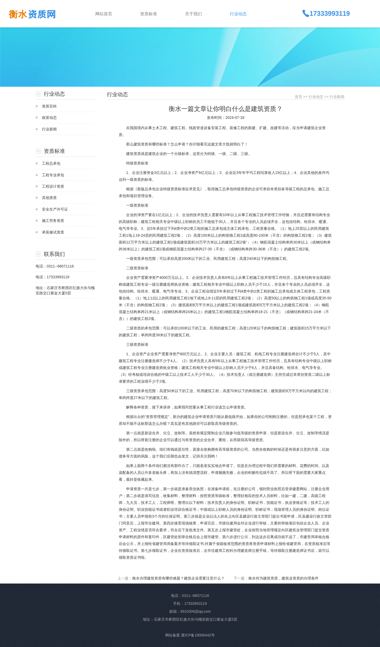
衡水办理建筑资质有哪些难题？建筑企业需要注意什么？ (178, 578)
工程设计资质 (53, 186)
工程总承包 (51, 163)
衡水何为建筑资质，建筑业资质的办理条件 (283, 578)
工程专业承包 (53, 175)
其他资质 (49, 198)
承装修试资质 (53, 232)
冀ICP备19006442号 (198, 635)
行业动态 (315, 97)
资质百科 (49, 106)
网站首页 (103, 14)
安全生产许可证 (55, 209)
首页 (298, 97)
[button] (158, 13)
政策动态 (49, 117)
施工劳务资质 (53, 220)
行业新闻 (49, 129)
